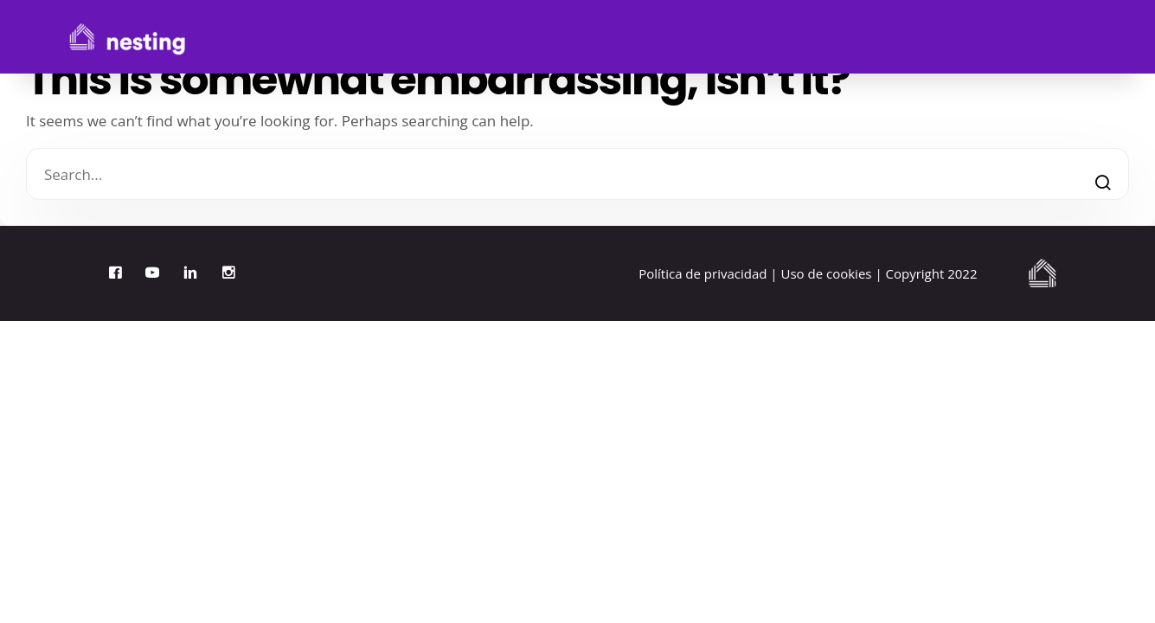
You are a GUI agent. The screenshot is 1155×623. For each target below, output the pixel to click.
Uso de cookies (826, 273)
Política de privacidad (702, 273)
